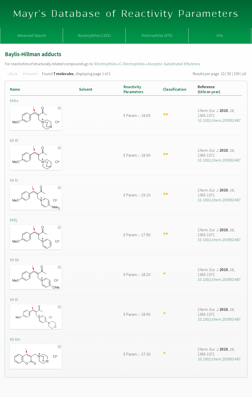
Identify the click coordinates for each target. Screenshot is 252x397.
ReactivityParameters (133, 89)
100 (237, 73)
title (202, 91)
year (215, 91)
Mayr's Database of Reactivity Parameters (126, 14)
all (244, 73)
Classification (174, 89)
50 (229, 73)
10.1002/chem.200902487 (219, 120)
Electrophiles (105, 63)
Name (15, 89)
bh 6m (15, 339)
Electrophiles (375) (157, 35)
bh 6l (14, 299)
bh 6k (14, 259)
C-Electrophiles (132, 63)
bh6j (13, 219)
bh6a (14, 100)
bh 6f (14, 140)
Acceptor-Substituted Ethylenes (174, 63)
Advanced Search (31, 35)
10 (223, 73)
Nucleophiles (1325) (94, 35)
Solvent (86, 89)
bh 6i (14, 180)
